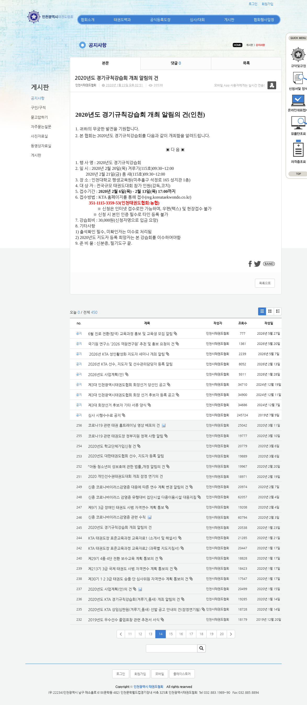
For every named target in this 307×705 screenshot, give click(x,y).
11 (130, 634)
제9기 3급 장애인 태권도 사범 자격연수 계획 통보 (126, 507)
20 (222, 634)
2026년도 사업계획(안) (108, 374)
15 (171, 634)
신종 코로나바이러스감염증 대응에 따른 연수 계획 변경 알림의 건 (138, 487)
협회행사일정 (264, 20)
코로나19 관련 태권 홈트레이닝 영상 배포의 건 (124, 425)
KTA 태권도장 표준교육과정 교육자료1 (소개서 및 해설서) (132, 538)
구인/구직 (38, 107)
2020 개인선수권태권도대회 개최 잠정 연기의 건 (125, 476)
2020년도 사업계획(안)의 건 (110, 589)
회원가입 (267, 4)
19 (211, 634)
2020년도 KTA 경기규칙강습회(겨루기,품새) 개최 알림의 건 (134, 599)
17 (191, 634)
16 (181, 634)
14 (160, 634)
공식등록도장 (160, 20)
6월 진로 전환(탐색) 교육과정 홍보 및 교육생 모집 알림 (132, 334)
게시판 (229, 20)
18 (201, 634)
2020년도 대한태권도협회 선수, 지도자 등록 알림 (126, 456)
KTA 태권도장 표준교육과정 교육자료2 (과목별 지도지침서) (133, 548)
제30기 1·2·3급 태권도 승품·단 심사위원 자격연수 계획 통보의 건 (138, 579)
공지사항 (37, 98)
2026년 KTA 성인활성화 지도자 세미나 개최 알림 (128, 354)
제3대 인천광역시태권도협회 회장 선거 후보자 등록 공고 (133, 395)
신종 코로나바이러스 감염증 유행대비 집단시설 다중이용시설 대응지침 (142, 497)
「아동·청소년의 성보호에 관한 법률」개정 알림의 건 (126, 467)
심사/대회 (197, 20)
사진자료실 (39, 136)
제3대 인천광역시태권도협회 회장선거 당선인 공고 (129, 385)
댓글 (176, 63)
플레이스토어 (182, 674)
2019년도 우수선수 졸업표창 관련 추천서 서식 (124, 620)
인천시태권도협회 (85, 85)
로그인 (253, 4)
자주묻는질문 (41, 127)
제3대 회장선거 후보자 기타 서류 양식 (119, 405)
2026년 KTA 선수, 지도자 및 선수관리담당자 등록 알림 (130, 364)
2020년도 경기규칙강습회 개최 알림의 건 (120, 527)
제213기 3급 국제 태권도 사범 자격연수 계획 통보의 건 (130, 569)
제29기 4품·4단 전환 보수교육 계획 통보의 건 (123, 558)
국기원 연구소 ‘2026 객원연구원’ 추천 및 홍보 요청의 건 (133, 344)
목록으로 (265, 283)
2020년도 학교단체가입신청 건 (112, 446)
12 (140, 634)
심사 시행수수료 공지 (106, 415)
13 (150, 634)
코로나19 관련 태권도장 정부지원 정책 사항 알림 (125, 436)
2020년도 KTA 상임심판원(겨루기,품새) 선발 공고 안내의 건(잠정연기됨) (144, 609)
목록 (246, 63)
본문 (105, 63)
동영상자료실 (41, 146)
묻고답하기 (39, 117)
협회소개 (87, 20)
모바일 (159, 674)
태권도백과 (122, 20)
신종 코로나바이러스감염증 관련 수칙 (117, 517)
